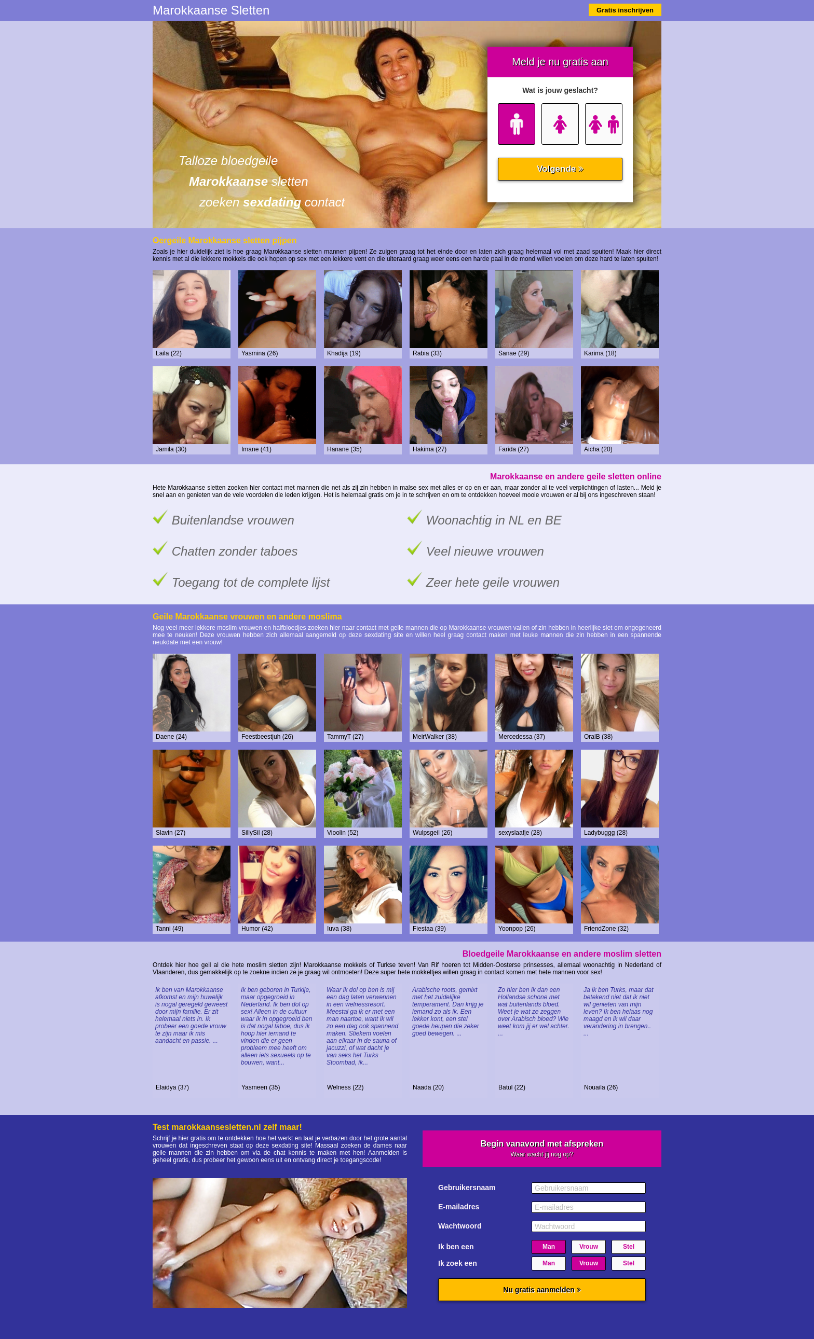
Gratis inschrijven (625, 10)
